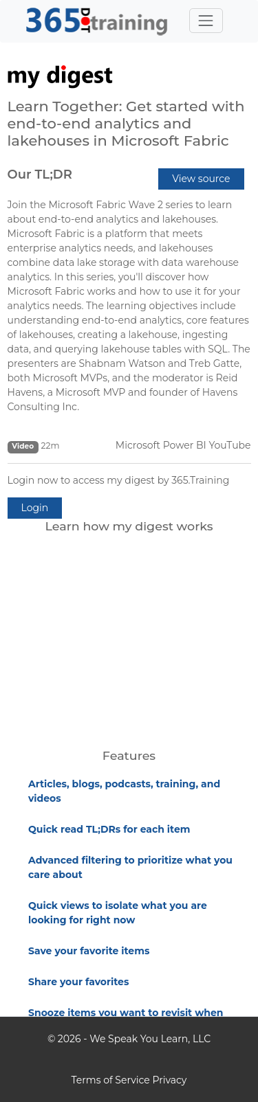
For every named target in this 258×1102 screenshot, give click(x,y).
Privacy (169, 1080)
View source (201, 178)
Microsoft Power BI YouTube (183, 445)
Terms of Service (111, 1080)
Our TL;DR (40, 174)
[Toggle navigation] (206, 20)
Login (35, 508)
